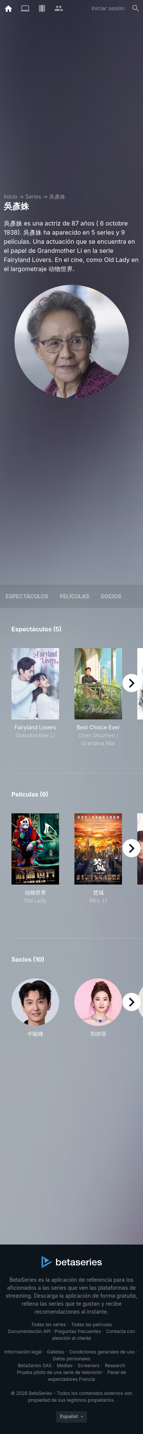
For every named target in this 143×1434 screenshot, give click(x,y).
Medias (64, 1365)
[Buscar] (136, 8)
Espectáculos (27, 596)
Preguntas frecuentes (78, 1331)
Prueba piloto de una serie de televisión (59, 1372)
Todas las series (48, 1324)
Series (33, 196)
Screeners (89, 1365)
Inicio (10, 196)
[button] (35, 1008)
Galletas (55, 1352)
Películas (74, 596)
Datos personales (71, 1358)
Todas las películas (91, 1324)
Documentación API (29, 1331)
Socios (111, 596)
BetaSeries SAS (34, 1365)
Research (115, 1365)
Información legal (23, 1352)
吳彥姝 (57, 196)
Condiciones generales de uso (102, 1352)
